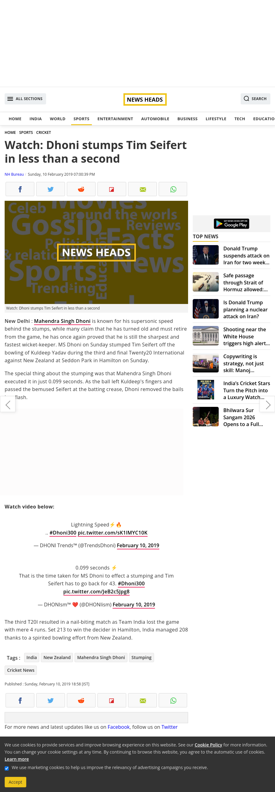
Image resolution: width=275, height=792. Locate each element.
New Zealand (57, 657)
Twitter (169, 727)
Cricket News (20, 670)
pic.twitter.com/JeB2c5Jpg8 (96, 591)
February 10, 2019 (138, 545)
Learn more (17, 759)
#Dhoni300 (62, 532)
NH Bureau (14, 174)
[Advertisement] (137, 43)
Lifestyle (216, 118)
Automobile (155, 118)
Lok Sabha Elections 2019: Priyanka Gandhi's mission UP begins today (267, 404)
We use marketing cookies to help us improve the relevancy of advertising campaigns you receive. (110, 767)
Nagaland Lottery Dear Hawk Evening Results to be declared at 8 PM (7, 404)
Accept (15, 782)
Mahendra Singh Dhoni (62, 321)
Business (187, 118)
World (57, 118)
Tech (239, 118)
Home (15, 118)
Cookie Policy (208, 745)
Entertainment (115, 118)
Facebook (119, 727)
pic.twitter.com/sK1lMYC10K (112, 532)
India (35, 118)
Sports (81, 118)
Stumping (141, 657)
